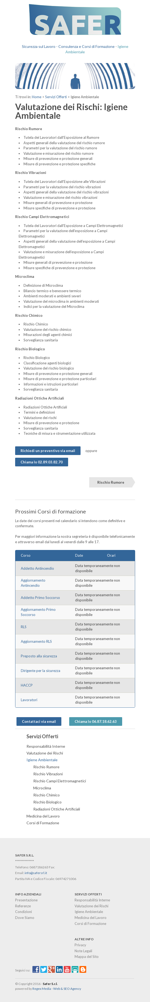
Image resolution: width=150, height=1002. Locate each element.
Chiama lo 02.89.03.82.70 (42, 462)
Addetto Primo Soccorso (40, 597)
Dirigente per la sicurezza (40, 670)
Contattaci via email (39, 721)
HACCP (27, 685)
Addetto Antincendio (37, 568)
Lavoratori (29, 700)
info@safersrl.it (36, 873)
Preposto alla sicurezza (39, 656)
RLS (23, 627)
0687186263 (38, 867)
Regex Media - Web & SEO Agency (56, 989)
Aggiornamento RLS (36, 641)
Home (36, 97)
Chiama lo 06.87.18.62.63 (96, 721)
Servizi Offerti (56, 97)
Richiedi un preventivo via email (48, 451)
